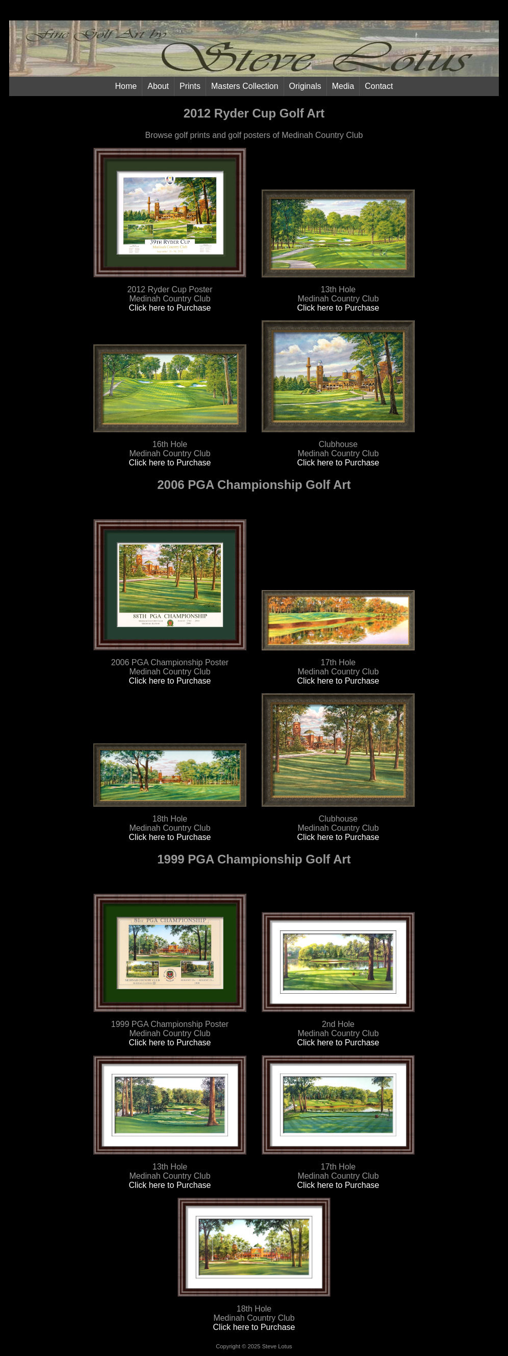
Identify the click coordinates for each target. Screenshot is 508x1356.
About (158, 86)
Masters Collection (244, 86)
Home (126, 86)
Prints (190, 86)
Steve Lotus (277, 1346)
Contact (379, 86)
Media (343, 86)
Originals (305, 86)
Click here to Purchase (170, 307)
